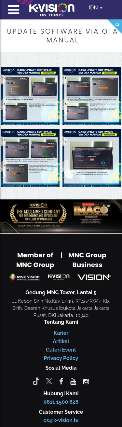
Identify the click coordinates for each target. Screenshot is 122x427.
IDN (95, 8)
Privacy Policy (61, 358)
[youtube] (73, 381)
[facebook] (61, 381)
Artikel (61, 341)
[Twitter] (49, 381)
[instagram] (86, 381)
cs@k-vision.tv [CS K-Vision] (61, 420)
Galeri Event (61, 350)
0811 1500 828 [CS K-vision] (61, 402)
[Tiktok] (36, 381)
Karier (61, 333)
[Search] (114, 26)
